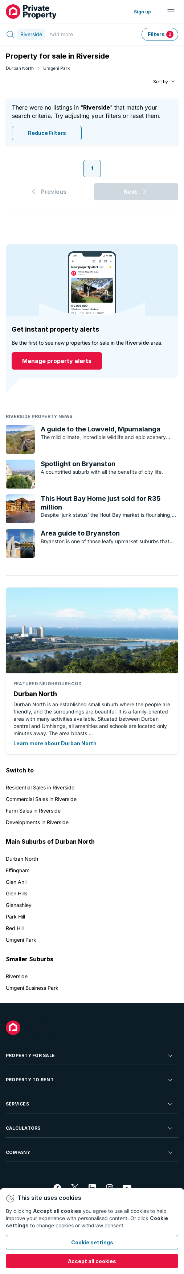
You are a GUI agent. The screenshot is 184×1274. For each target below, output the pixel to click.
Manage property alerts (56, 361)
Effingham (17, 870)
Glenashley (19, 905)
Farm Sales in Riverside (33, 811)
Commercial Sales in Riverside (41, 799)
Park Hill (15, 916)
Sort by (160, 81)
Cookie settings (92, 1242)
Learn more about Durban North (55, 743)
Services (90, 1104)
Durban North (20, 68)
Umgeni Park (56, 68)
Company (90, 1152)
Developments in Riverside (37, 822)
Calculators (90, 1128)
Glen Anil (16, 882)
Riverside (17, 976)
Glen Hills (16, 893)
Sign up (142, 11)
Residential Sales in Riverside (40, 787)
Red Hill (15, 928)
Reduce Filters (47, 133)
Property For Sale (90, 1055)
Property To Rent (90, 1079)
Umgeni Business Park (32, 988)
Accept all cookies (92, 1261)
